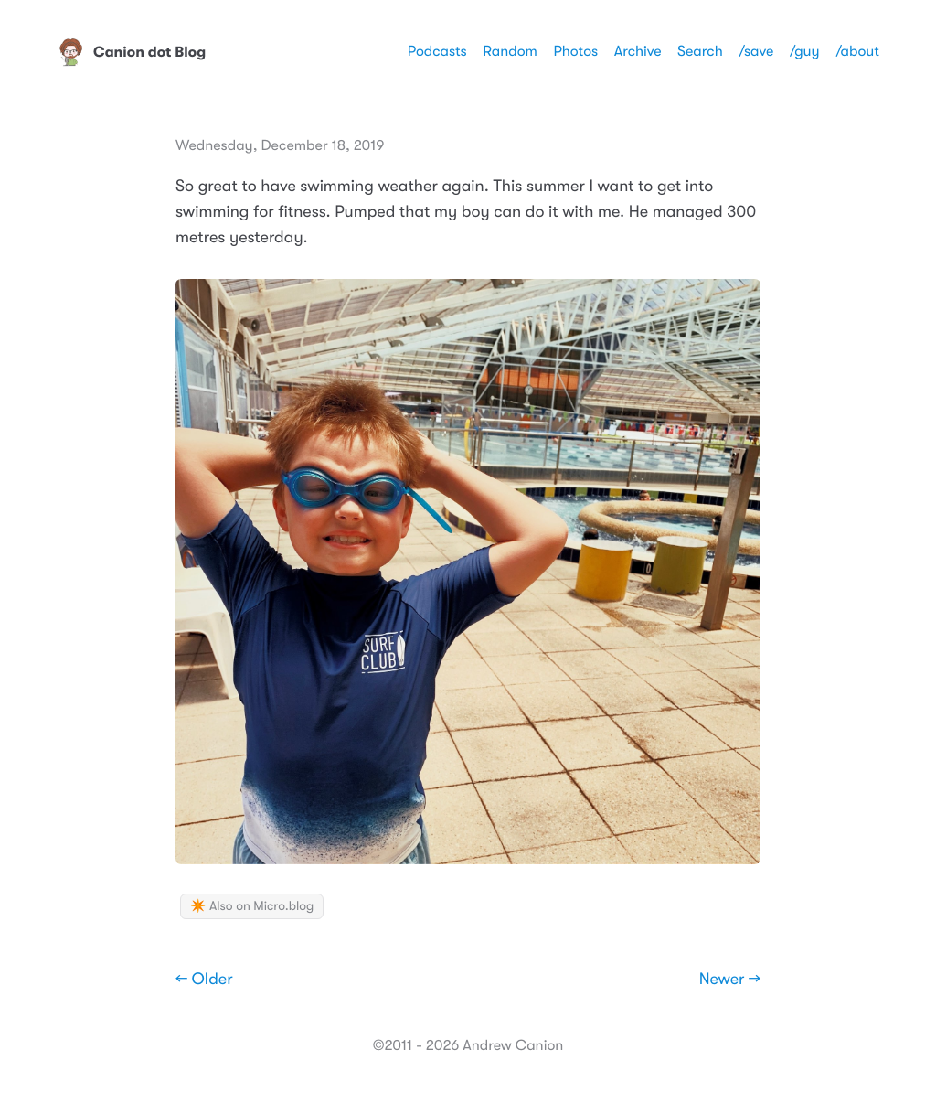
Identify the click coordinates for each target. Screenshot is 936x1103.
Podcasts (437, 51)
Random (510, 51)
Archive (638, 51)
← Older (204, 979)
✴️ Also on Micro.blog (252, 906)
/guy (805, 51)
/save (756, 51)
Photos (575, 51)
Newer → (729, 979)
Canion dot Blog (131, 52)
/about (857, 51)
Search (700, 51)
